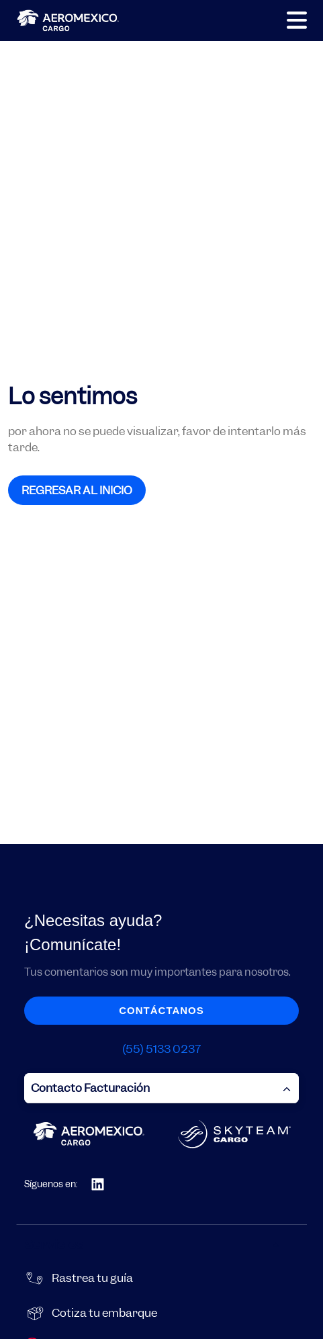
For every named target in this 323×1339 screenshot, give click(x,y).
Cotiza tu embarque (104, 1312)
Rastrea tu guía (92, 1278)
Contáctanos (161, 1010)
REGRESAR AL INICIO (76, 490)
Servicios (152, 1244)
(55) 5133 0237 (161, 1049)
